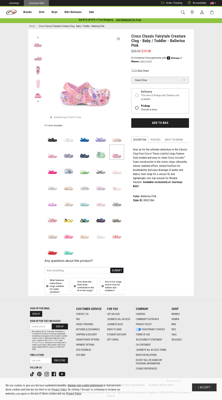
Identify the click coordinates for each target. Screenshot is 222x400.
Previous (38, 37)
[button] (213, 3)
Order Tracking (170, 3)
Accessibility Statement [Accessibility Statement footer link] (149, 339)
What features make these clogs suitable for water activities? (54, 287)
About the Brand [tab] (174, 140)
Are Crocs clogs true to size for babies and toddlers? (111, 286)
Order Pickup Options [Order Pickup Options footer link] (87, 339)
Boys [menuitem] (48, 12)
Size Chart (140, 71)
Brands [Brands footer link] (176, 314)
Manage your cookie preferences (85, 385)
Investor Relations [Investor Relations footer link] (146, 355)
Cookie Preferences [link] (146, 368)
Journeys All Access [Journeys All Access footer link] (118, 319)
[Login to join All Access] (96, 20)
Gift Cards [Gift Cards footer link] (113, 339)
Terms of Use (53, 340)
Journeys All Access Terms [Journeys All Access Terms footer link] (151, 350)
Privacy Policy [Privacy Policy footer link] (144, 324)
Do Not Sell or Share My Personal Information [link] (149, 362)
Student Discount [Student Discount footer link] (116, 334)
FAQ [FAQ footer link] (78, 319)
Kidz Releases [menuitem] (65, 12)
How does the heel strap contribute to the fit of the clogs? (83, 286)
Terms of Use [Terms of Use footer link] (143, 334)
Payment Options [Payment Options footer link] (85, 345)
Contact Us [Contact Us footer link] (82, 314)
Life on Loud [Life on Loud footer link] (113, 314)
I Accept (204, 387)
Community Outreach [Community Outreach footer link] (147, 319)
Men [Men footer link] (174, 324)
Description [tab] (139, 140)
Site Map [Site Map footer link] (80, 355)
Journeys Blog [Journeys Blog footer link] (115, 324)
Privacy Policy (38, 342)
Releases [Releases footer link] (177, 339)
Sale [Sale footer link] (174, 334)
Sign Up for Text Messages (45, 321)
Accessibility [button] (196, 3)
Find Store (59, 360)
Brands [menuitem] (25, 12)
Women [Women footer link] (175, 319)
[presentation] (25, 12)
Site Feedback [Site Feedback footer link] (83, 350)
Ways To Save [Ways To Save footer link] (114, 329)
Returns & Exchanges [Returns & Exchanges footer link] (88, 329)
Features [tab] (155, 140)
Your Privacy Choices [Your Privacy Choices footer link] (150, 329)
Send (116, 271)
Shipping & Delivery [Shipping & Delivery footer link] (86, 334)
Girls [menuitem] (37, 12)
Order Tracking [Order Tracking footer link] (84, 324)
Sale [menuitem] (81, 12)
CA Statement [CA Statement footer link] (143, 345)
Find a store (37, 355)
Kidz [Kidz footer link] (174, 329)
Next (38, 101)
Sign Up (36, 313)
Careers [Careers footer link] (140, 314)
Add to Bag (160, 123)
